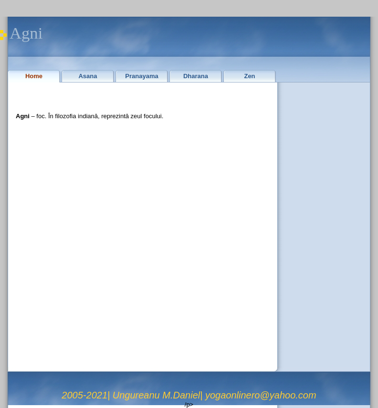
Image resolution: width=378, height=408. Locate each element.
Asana (87, 76)
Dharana (195, 76)
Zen (249, 76)
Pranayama (141, 76)
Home (33, 76)
